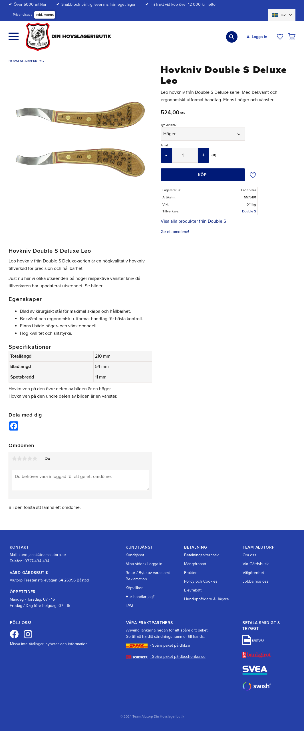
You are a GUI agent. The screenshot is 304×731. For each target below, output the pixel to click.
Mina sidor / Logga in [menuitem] (144, 563)
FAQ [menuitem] (129, 605)
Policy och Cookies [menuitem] (201, 581)
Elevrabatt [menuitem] (193, 590)
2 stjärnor (19, 458)
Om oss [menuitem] (249, 555)
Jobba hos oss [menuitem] (256, 581)
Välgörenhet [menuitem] (253, 572)
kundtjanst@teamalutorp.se (42, 554)
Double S (249, 211)
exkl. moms (45, 15)
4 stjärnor (29, 458)
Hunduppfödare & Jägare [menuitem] (206, 599)
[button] (14, 36)
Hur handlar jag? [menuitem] (140, 596)
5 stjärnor (34, 458)
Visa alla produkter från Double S (193, 221)
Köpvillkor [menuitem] (134, 587)
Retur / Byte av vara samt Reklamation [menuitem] (148, 575)
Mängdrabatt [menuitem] (195, 563)
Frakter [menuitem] (190, 572)
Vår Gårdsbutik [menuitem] (256, 563)
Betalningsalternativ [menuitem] (201, 555)
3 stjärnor (24, 458)
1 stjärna (14, 458)
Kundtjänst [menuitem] (135, 555)
